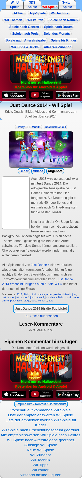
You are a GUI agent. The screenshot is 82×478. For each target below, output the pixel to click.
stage (27, 300)
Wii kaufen (35, 20)
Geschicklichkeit (55, 126)
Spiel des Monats (57, 33)
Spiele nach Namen (63, 20)
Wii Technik (59, 13)
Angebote (55, 171)
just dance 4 (37, 297)
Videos (38, 171)
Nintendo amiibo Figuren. (41, 475)
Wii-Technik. (41, 460)
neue (76, 297)
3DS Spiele (32, 5)
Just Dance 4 (40, 265)
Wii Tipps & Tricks (25, 47)
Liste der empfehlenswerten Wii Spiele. (41, 415)
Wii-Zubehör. (41, 455)
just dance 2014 (54, 297)
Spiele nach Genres (24, 27)
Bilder (24, 171)
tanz (34, 300)
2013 (19, 294)
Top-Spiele (38, 13)
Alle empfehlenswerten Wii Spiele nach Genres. (41, 435)
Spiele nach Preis (25, 33)
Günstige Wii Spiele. (41, 445)
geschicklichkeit (62, 294)
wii (39, 300)
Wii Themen (13, 20)
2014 (26, 294)
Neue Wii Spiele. (41, 450)
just (74, 294)
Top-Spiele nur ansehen (41, 316)
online (5, 300)
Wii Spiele (49, 7)
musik (68, 297)
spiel (19, 300)
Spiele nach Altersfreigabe (25, 40)
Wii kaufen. (41, 470)
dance (41, 294)
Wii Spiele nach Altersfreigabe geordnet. (41, 440)
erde (49, 294)
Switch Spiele (67, 5)
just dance (8, 297)
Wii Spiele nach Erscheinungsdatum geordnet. (41, 430)
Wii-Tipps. (41, 465)
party (13, 300)
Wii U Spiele (14, 5)
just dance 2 (22, 297)
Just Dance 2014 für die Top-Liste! (41, 308)
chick (34, 294)
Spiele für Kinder (63, 40)
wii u (44, 300)
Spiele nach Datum (58, 27)
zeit (51, 300)
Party (21, 126)
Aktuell (19, 13)
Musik (36, 126)
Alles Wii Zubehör (57, 47)
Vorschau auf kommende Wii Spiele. (41, 410)
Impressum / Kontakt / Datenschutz (41, 404)
